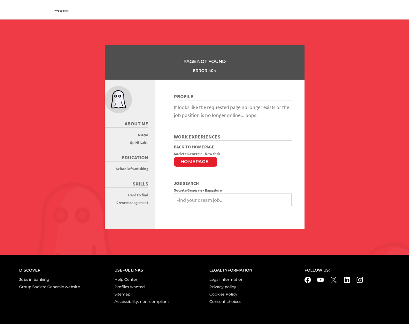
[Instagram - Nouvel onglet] (360, 280)
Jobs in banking (34, 279)
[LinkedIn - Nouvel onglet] (347, 280)
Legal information (226, 279)
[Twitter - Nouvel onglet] (333, 279)
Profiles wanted (129, 286)
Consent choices (225, 301)
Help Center (125, 279)
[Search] (179, 211)
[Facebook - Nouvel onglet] (308, 280)
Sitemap (122, 294)
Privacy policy (222, 286)
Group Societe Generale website (49, 286)
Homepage (195, 161)
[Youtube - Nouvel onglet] (320, 280)
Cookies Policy (223, 294)
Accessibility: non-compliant (141, 301)
